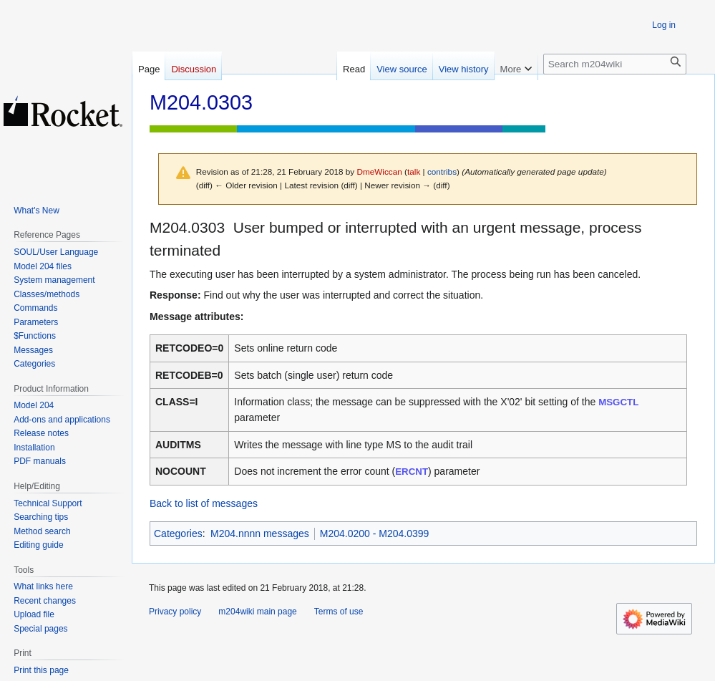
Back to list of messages (204, 503)
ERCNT (411, 471)
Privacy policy (175, 612)
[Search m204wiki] (614, 64)
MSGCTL (618, 402)
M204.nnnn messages (259, 533)
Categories (178, 533)
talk (413, 171)
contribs (442, 171)
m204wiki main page (257, 612)
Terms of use (339, 612)
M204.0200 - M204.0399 (374, 533)
